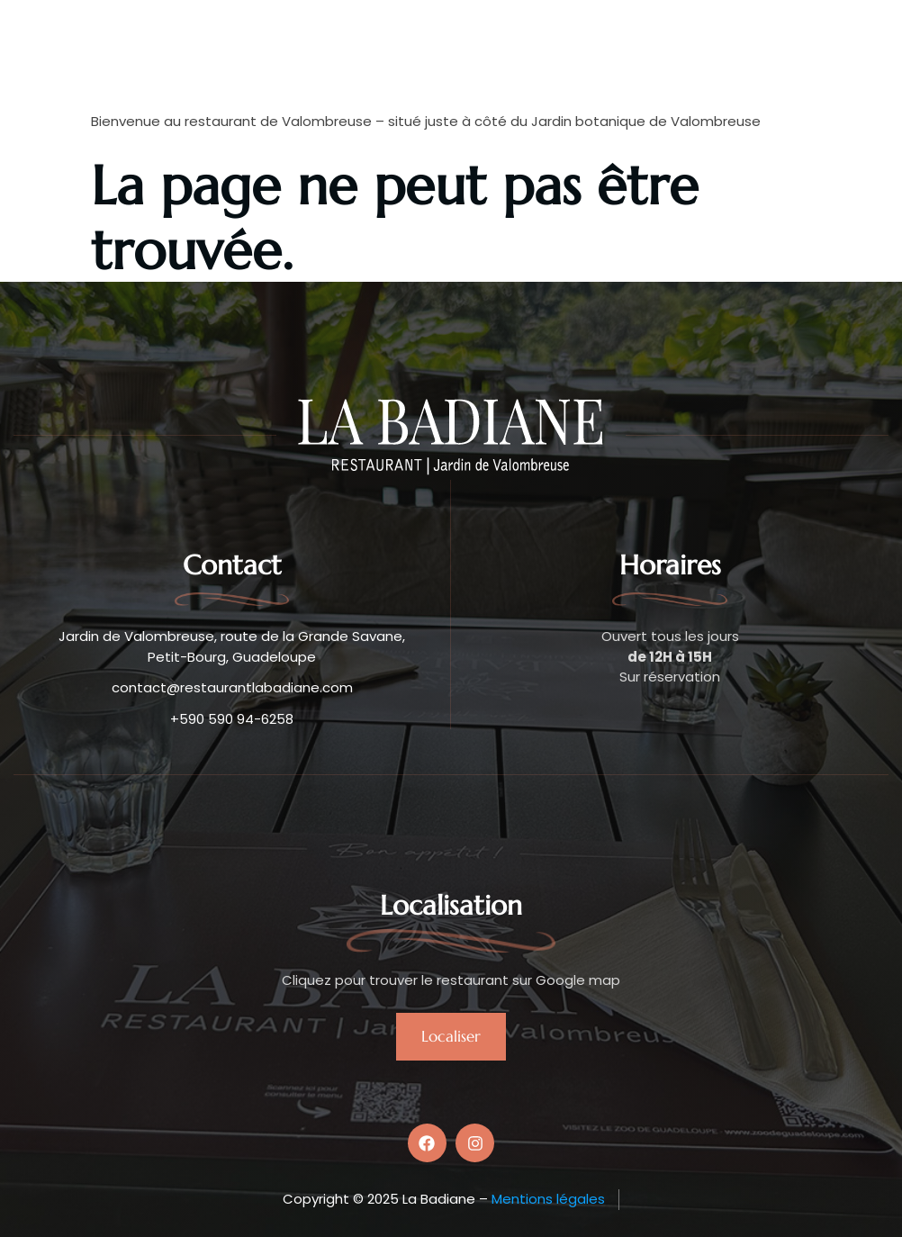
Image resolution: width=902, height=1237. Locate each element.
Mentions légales (548, 1198)
